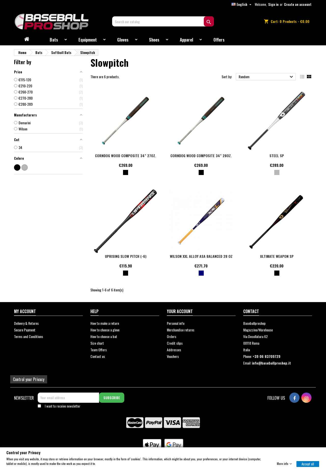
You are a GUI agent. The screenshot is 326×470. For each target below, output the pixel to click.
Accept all (308, 463)
